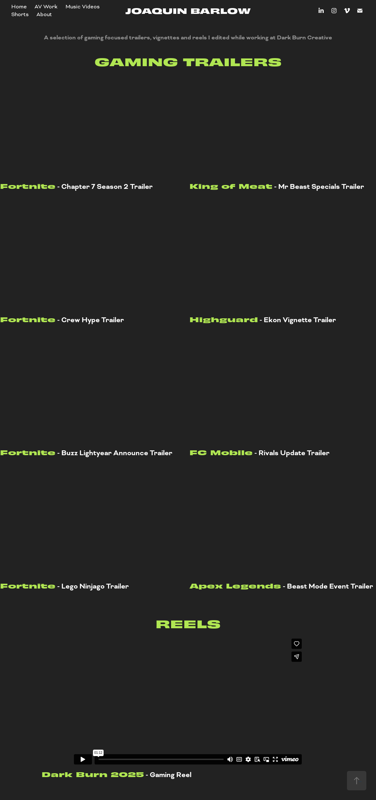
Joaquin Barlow (188, 10)
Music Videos (83, 6)
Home (19, 6)
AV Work (46, 6)
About (44, 14)
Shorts (20, 14)
